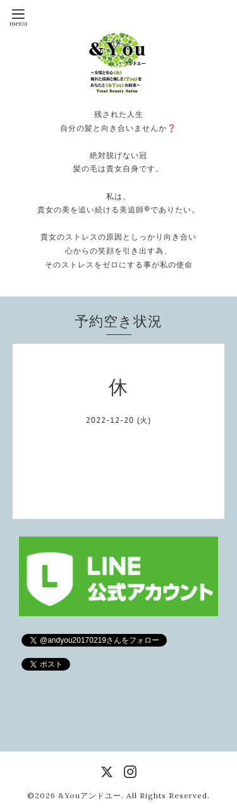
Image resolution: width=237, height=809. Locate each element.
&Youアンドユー (89, 795)
